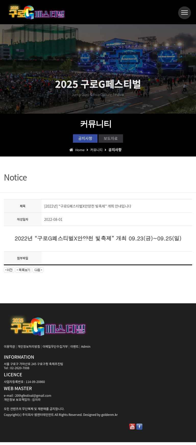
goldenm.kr (109, 417)
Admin (85, 349)
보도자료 (116, 139)
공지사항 (80, 139)
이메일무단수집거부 (55, 349)
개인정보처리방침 (29, 349)
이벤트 (74, 349)
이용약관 (9, 349)
